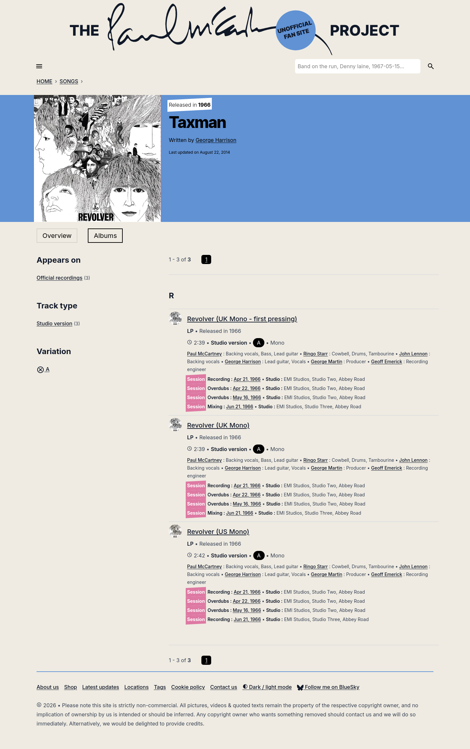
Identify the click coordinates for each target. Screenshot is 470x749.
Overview (56, 236)
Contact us (223, 687)
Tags (160, 687)
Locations (136, 687)
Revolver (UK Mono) (218, 425)
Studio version (54, 323)
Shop (70, 687)
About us (48, 687)
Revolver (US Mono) (218, 532)
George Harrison (216, 140)
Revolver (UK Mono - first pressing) (242, 319)
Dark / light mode (267, 687)
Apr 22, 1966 (246, 388)
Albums (105, 236)
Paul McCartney (204, 353)
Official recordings (60, 277)
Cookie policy (188, 687)
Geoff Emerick (386, 361)
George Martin (326, 361)
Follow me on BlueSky (328, 687)
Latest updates (100, 687)
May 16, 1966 (247, 397)
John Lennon (413, 353)
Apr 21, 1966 (247, 379)
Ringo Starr (316, 353)
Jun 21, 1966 (239, 406)
